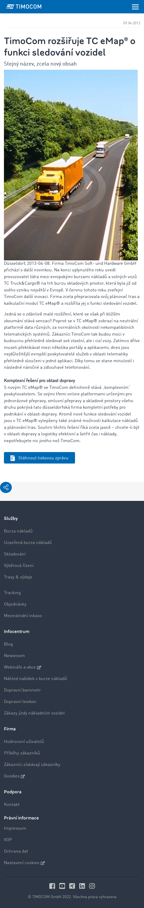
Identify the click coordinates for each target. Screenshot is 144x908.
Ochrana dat (16, 851)
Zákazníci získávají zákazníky (32, 765)
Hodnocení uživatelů (24, 742)
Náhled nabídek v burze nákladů (35, 679)
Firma (10, 729)
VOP (8, 840)
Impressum (15, 828)
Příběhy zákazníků (22, 753)
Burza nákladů (18, 531)
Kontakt (12, 804)
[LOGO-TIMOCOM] (23, 6)
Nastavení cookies (24, 863)
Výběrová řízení (19, 566)
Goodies (14, 776)
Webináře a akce (22, 667)
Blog (8, 644)
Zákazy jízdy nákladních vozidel (34, 713)
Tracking (12, 593)
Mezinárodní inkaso (23, 616)
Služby (11, 518)
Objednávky (15, 604)
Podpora (13, 792)
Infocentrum (16, 632)
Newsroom (14, 656)
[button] (6, 487)
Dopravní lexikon (20, 702)
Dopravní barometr (22, 690)
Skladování (14, 554)
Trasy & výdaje (18, 577)
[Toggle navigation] (135, 6)
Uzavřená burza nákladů (28, 543)
